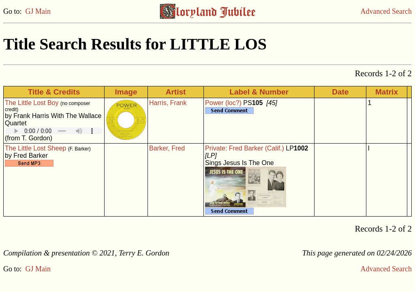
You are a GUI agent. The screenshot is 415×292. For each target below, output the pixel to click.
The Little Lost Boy (32, 102)
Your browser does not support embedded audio (54, 130)
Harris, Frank (167, 102)
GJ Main (38, 11)
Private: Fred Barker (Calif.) (244, 148)
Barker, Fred (167, 148)
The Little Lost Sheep (35, 148)
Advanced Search (386, 11)
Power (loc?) (223, 102)
